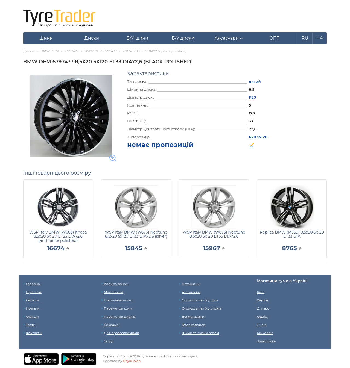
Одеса (262, 316)
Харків (262, 300)
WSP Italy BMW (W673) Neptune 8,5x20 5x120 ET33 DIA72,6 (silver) (136, 234)
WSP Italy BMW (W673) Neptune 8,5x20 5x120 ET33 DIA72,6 (214, 234)
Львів (261, 325)
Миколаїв (265, 333)
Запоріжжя (266, 341)
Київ (260, 292)
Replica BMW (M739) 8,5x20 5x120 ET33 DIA (292, 234)
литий (255, 81)
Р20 (252, 97)
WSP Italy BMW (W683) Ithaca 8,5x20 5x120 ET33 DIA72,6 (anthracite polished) (58, 236)
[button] (229, 38)
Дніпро (263, 308)
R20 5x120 (258, 137)
